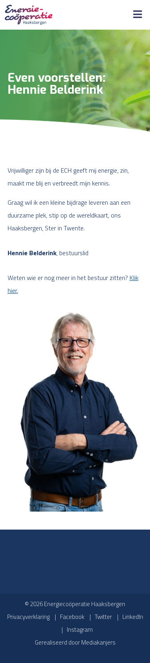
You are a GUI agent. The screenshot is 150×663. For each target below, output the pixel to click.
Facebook (72, 616)
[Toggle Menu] (137, 15)
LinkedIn (132, 616)
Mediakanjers (98, 642)
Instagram (80, 629)
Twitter (103, 616)
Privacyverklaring (28, 616)
